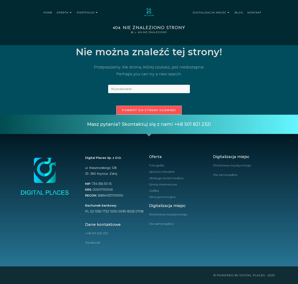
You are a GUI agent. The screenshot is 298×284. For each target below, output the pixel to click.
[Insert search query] (149, 89)
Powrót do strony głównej (149, 110)
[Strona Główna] (132, 32)
